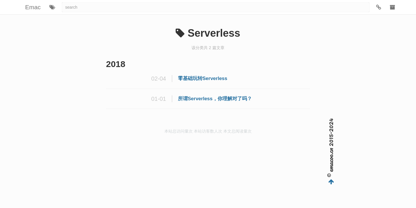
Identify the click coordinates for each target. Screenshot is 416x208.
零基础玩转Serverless (202, 78)
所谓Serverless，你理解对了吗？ (215, 98)
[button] (52, 7)
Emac (33, 7)
